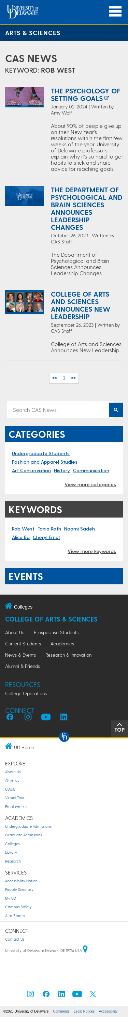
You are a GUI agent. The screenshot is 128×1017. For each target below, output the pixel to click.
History (62, 470)
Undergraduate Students (41, 453)
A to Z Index (15, 915)
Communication (91, 470)
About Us (14, 632)
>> (73, 378)
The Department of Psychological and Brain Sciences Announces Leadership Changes (87, 208)
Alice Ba (21, 537)
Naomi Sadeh (79, 529)
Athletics (12, 780)
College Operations (26, 693)
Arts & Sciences (32, 32)
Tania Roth (49, 529)
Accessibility (108, 1011)
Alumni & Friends (22, 666)
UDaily (10, 789)
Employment (16, 806)
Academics (62, 643)
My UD (10, 898)
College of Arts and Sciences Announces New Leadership (80, 305)
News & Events (20, 655)
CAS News (31, 58)
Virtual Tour (15, 797)
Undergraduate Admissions (28, 826)
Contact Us (15, 939)
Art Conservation (31, 470)
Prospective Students (56, 632)
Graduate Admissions (23, 835)
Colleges (12, 843)
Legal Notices (84, 1011)
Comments (61, 1011)
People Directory (19, 889)
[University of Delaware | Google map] (85, 950)
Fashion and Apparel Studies (44, 462)
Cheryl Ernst (46, 537)
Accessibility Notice (21, 881)
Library (11, 852)
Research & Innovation (68, 655)
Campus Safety (18, 906)
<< (54, 378)
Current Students (23, 643)
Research (13, 861)
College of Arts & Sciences (51, 619)
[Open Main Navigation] (115, 11)
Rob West (23, 529)
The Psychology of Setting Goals (85, 94)
